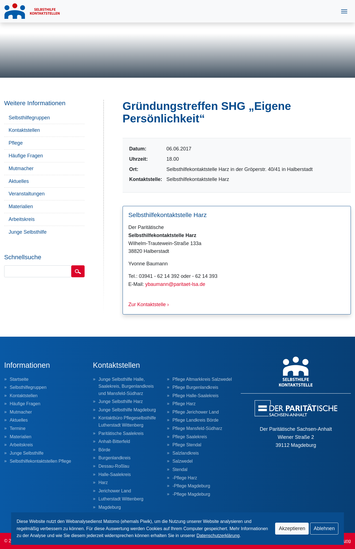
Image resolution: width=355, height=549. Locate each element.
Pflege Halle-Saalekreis (196, 395)
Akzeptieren (292, 528)
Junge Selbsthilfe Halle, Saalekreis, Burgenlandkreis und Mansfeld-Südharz (126, 386)
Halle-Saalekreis (114, 474)
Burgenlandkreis (114, 457)
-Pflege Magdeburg (191, 485)
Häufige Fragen (26, 155)
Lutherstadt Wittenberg (120, 499)
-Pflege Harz (185, 477)
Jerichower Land (114, 490)
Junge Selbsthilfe (28, 232)
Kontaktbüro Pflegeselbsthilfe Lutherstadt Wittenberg (127, 421)
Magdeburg (109, 507)
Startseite (19, 379)
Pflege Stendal (187, 444)
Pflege (16, 143)
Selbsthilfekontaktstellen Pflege (40, 461)
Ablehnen (324, 528)
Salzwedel (183, 461)
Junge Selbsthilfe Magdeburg (127, 409)
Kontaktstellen (24, 130)
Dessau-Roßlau (113, 466)
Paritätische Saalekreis (121, 433)
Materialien (21, 206)
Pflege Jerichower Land (196, 412)
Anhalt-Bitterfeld (114, 441)
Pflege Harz (184, 403)
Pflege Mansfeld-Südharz (197, 428)
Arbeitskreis (22, 219)
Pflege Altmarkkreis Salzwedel (202, 379)
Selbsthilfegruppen (29, 117)
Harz (103, 482)
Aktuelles (19, 181)
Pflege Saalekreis (190, 436)
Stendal (180, 469)
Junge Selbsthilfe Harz (120, 401)
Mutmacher (21, 168)
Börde (104, 449)
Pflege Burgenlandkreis (195, 387)
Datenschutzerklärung (218, 535)
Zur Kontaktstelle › (148, 304)
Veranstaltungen (27, 194)
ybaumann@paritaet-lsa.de (175, 284)
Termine (18, 428)
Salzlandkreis (186, 453)
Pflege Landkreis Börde (196, 420)
